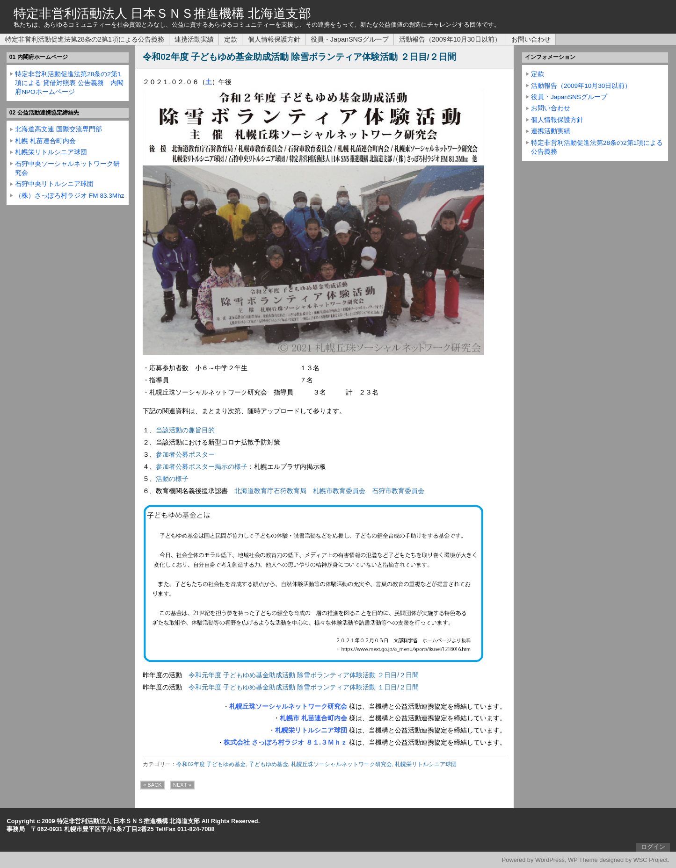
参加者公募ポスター (185, 454)
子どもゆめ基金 (268, 764)
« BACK (152, 785)
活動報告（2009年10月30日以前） (450, 39)
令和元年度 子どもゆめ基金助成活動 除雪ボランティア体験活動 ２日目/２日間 (304, 675)
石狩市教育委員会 (398, 491)
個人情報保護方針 (274, 39)
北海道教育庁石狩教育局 (270, 491)
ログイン (653, 846)
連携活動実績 (194, 39)
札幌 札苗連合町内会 (45, 140)
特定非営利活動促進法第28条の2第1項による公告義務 (84, 39)
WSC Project (650, 859)
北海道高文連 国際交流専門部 (58, 129)
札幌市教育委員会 (339, 491)
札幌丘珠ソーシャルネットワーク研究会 (341, 764)
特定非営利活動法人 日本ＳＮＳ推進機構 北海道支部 (162, 13)
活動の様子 (172, 478)
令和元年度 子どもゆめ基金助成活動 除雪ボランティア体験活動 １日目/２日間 (304, 687)
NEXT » (182, 785)
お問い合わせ (531, 39)
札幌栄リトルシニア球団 (426, 764)
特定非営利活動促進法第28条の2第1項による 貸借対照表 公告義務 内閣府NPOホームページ (69, 83)
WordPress (550, 859)
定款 (230, 39)
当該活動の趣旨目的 (185, 430)
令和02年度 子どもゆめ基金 (211, 764)
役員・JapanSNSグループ (350, 39)
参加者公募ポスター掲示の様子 (201, 466)
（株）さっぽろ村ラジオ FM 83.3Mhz (69, 195)
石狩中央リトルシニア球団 (54, 183)
